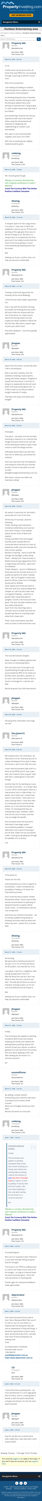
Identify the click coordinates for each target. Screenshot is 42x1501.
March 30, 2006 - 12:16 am (14, 217)
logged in (16, 1459)
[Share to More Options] (25, 1483)
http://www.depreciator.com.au (18, 1358)
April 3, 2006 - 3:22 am (12, 1311)
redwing (16, 153)
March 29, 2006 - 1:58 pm (13, 169)
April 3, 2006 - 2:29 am (12, 1246)
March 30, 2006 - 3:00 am (13, 359)
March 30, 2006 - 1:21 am (13, 286)
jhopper (16, 343)
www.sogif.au (21, 1497)
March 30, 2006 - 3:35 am (13, 425)
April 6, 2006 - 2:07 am (12, 1430)
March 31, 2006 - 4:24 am (13, 1088)
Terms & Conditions (20, 1489)
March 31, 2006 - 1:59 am (13, 1025)
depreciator (18, 1294)
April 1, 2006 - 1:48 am (12, 1137)
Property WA (19, 43)
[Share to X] (21, 1483)
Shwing (16, 201)
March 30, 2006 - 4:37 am (13, 506)
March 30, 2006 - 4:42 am (13, 649)
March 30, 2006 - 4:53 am (13, 714)
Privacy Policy (32, 1489)
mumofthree (19, 1072)
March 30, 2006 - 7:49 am (13, 869)
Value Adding (15, 33)
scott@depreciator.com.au (16, 1355)
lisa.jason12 (18, 733)
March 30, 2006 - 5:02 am (13, 749)
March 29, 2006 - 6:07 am (13, 59)
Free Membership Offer (21, 15)
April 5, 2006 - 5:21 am (12, 1384)
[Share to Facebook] (16, 1483)
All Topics (5, 33)
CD (13, 1367)
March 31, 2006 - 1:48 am (13, 952)
